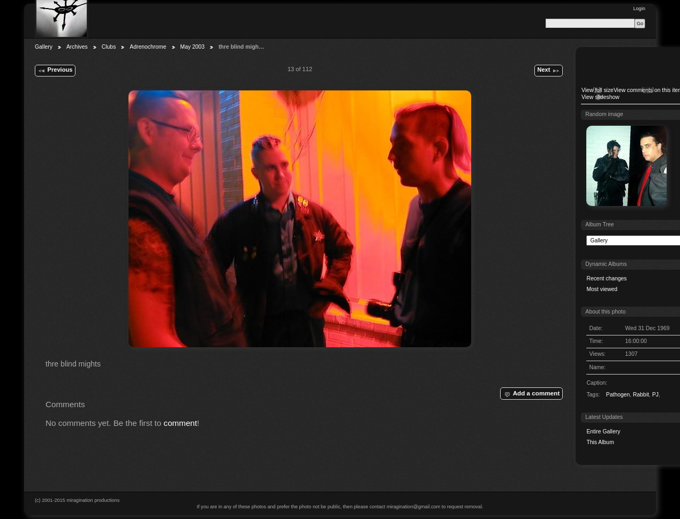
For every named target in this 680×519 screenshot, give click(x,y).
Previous (54, 70)
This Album (600, 442)
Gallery (43, 47)
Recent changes (606, 278)
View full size (597, 90)
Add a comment (531, 394)
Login (639, 8)
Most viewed (601, 289)
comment (181, 423)
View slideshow (600, 97)
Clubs (109, 47)
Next (548, 70)
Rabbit (641, 395)
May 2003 (192, 47)
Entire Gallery (603, 431)
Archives (77, 47)
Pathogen (618, 395)
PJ (655, 395)
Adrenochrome (148, 47)
